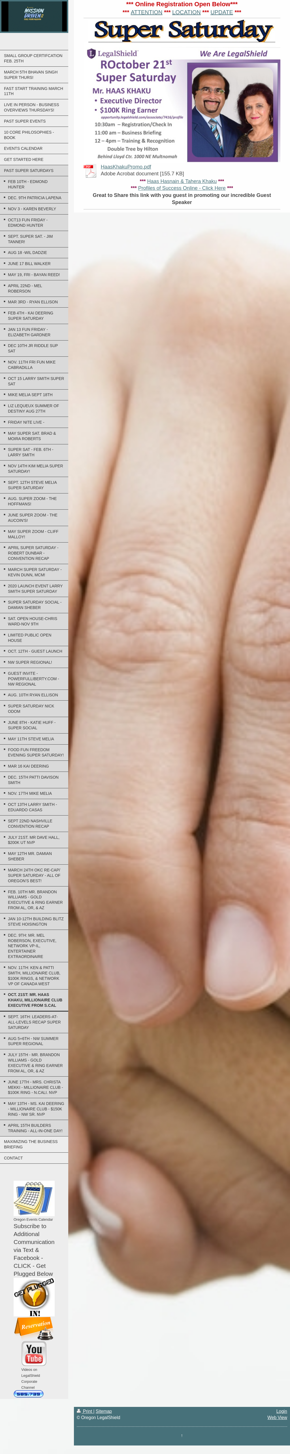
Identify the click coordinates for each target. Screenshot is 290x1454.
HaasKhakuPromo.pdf (126, 167)
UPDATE (221, 12)
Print (85, 1411)
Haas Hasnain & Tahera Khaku (182, 181)
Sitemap (104, 1411)
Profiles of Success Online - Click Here (182, 188)
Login (281, 1411)
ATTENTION (147, 12)
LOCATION (186, 12)
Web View (277, 1417)
